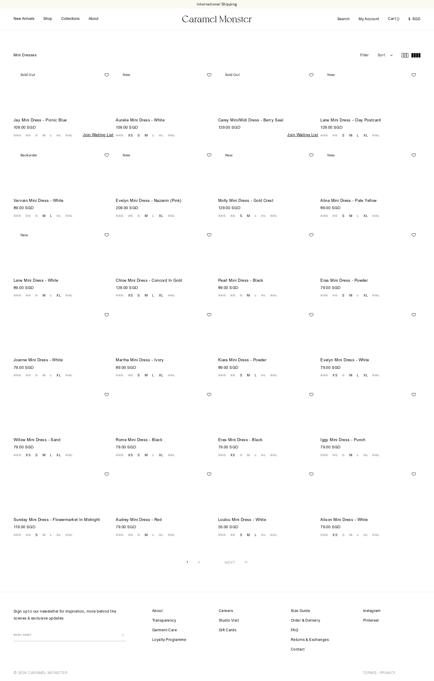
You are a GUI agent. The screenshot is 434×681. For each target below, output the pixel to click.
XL (58, 135)
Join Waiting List (98, 135)
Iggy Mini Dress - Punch (343, 440)
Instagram (372, 611)
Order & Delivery (305, 621)
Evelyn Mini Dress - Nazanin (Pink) (148, 201)
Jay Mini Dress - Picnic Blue (40, 121)
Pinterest (371, 621)
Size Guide (300, 611)
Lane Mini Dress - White (36, 281)
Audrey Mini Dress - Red (139, 520)
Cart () (393, 19)
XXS (17, 135)
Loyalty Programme (169, 640)
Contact (297, 649)
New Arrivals (24, 19)
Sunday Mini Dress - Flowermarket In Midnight (57, 520)
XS (28, 135)
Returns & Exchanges (310, 640)
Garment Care (164, 630)
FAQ (294, 630)
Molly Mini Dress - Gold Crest (245, 201)
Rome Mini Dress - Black (139, 440)
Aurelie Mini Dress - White (140, 121)
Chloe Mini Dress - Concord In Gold (149, 281)
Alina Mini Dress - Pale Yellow (348, 201)
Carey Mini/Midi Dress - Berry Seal (250, 121)
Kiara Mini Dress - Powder (242, 360)
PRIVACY (388, 672)
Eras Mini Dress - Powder (344, 281)
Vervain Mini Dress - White (39, 201)
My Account (369, 19)
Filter (364, 55)
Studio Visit (229, 621)
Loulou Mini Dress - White (242, 520)
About (93, 19)
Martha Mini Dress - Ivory (140, 360)
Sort (381, 55)
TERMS (369, 672)
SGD (414, 19)
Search (343, 19)
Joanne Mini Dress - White (38, 360)
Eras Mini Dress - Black (240, 440)
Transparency (164, 621)
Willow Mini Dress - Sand (37, 440)
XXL (68, 135)
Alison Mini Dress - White (344, 520)
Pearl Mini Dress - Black (240, 281)
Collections (70, 19)
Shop (47, 19)
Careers (226, 611)
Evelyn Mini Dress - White (344, 360)
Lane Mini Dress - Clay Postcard (350, 121)
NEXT (230, 562)
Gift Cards (227, 630)
